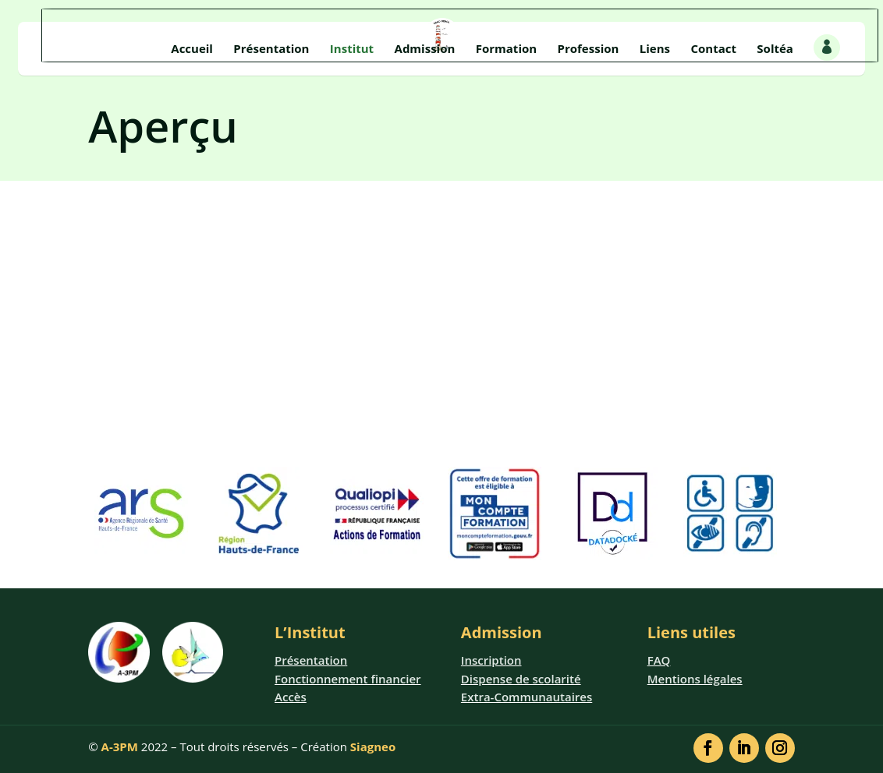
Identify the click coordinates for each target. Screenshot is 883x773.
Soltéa (775, 48)
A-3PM (119, 746)
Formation (506, 48)
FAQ (659, 660)
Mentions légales (695, 679)
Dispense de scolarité (521, 679)
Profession (588, 48)
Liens (655, 48)
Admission (425, 48)
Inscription (491, 660)
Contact (713, 48)
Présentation (271, 48)
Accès (291, 696)
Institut (352, 48)
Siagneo (372, 746)
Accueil (192, 48)
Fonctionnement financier (348, 679)
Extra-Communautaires (526, 696)
